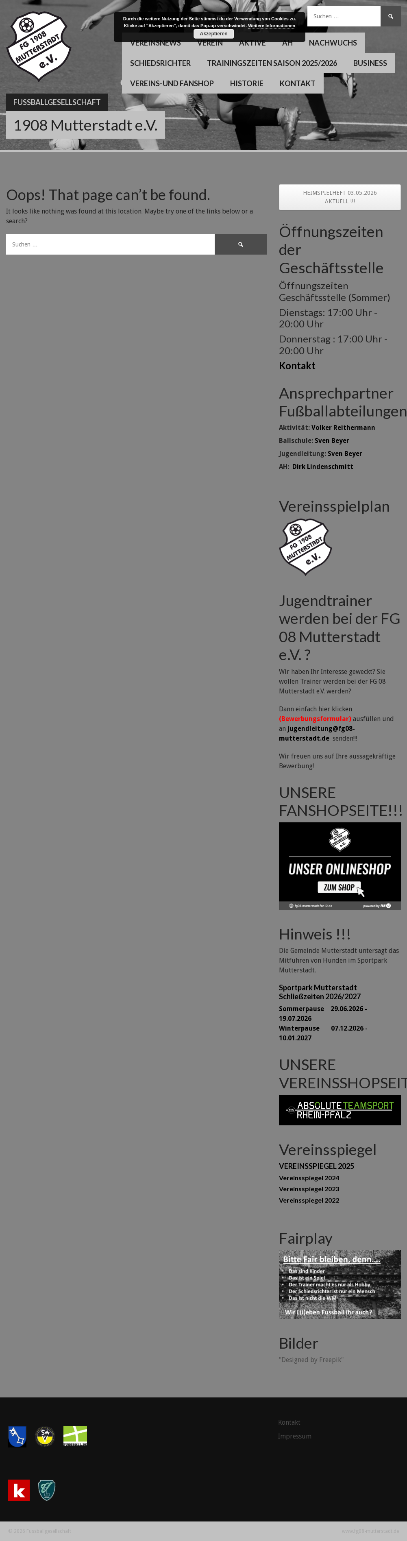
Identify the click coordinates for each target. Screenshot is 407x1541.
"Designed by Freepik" (311, 1360)
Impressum (294, 1436)
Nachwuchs (333, 42)
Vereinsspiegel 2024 (309, 1177)
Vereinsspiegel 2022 (309, 1200)
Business (370, 63)
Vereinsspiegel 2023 (309, 1188)
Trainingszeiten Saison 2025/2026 (272, 63)
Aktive (252, 42)
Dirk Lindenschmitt (322, 467)
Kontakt (298, 83)
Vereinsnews (155, 42)
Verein (210, 42)
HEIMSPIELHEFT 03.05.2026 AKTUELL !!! (340, 197)
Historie (246, 83)
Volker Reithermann (343, 428)
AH (287, 42)
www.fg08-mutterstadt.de (370, 1531)
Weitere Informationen (271, 25)
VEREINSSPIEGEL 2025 (316, 1166)
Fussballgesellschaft (57, 102)
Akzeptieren (213, 34)
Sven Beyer (332, 441)
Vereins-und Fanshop (172, 83)
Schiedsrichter (160, 63)
